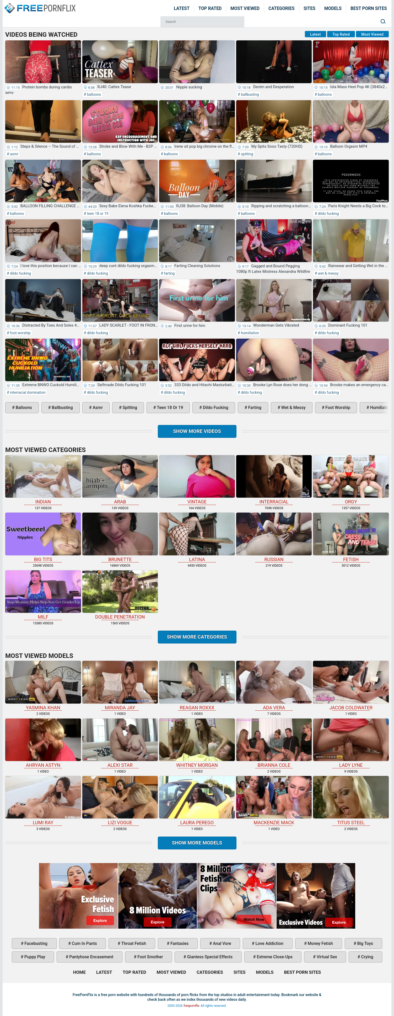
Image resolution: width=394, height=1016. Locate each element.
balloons (93, 94)
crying (366, 956)
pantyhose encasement (90, 956)
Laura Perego (197, 800)
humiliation (249, 333)
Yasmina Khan (43, 685)
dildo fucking (328, 213)
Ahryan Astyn (43, 743)
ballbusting (249, 94)
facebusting (35, 943)
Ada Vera (274, 685)
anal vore (221, 943)
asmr (13, 154)
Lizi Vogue (120, 800)
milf (43, 595)
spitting (246, 154)
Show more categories (197, 637)
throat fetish (133, 943)
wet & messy (327, 273)
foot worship (20, 333)
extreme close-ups (274, 956)
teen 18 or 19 (97, 213)
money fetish (320, 943)
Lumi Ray (43, 800)
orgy (351, 479)
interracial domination (27, 392)
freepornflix (191, 1006)
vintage (197, 479)
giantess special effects (209, 956)
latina (197, 537)
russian (274, 537)
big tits (43, 537)
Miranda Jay (120, 685)
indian (43, 479)
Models (333, 8)
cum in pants (84, 943)
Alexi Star (120, 743)
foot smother (149, 956)
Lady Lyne (351, 743)
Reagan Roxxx (197, 685)
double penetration (120, 595)
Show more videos (197, 431)
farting (169, 273)
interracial (274, 479)
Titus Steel (351, 800)
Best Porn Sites (368, 8)
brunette (120, 537)
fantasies (178, 943)
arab (120, 479)
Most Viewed (245, 8)
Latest (182, 8)
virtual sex (326, 956)
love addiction (268, 943)
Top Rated (210, 8)
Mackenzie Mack (274, 800)
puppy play (34, 956)
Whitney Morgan (197, 743)
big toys (364, 943)
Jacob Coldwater (351, 685)
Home (39, 4)
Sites (309, 8)
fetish (351, 537)
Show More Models (197, 843)
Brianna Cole (274, 743)
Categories (281, 8)
